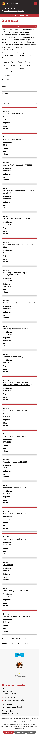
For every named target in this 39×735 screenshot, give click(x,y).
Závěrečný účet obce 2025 (15, 113)
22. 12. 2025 (7, 596)
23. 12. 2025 (7, 281)
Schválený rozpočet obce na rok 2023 (19, 303)
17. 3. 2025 (7, 493)
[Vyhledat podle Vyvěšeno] (19, 90)
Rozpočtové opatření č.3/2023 (16, 410)
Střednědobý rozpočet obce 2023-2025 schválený (18, 192)
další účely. (23, 722)
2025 (6, 68)
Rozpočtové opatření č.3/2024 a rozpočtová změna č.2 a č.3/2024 (18, 383)
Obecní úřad (12, 15)
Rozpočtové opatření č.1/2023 (16, 539)
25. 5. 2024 (7, 468)
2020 (28, 62)
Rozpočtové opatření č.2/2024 (16, 462)
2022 (13, 65)
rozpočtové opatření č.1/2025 (16, 488)
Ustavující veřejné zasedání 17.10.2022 (19, 165)
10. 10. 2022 (7, 171)
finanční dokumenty (11, 72)
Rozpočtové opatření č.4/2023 (16, 357)
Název (5, 80)
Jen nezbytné (20, 732)
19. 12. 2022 (7, 199)
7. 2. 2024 (6, 519)
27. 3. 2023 (7, 545)
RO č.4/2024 (9, 565)
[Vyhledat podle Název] (19, 83)
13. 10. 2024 (7, 390)
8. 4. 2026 (6, 119)
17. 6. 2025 (7, 442)
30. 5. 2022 (7, 145)
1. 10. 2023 (6, 416)
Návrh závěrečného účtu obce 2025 (18, 616)
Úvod (3, 15)
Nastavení (31, 732)
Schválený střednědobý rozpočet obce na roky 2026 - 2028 (18, 273)
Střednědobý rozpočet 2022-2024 (18, 219)
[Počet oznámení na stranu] (30, 639)
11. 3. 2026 (6, 622)
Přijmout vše (8, 732)
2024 (28, 65)
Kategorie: (5, 62)
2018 (13, 62)
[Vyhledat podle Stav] (19, 103)
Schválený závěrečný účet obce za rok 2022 (18, 245)
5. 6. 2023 (6, 252)
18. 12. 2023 (7, 362)
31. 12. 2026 (7, 286)
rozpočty (26, 72)
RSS (27, 26)
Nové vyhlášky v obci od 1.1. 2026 (17, 590)
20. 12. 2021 (7, 224)
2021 (5, 65)
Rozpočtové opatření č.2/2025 (16, 436)
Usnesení (7, 75)
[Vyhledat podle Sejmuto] (19, 96)
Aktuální (6, 128)
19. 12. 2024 (7, 570)
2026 (13, 68)
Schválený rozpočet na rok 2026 (17, 329)
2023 (21, 65)
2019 (21, 62)
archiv (21, 68)
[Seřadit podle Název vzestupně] (9, 79)
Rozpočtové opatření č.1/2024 (16, 513)
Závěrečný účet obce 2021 (15, 139)
